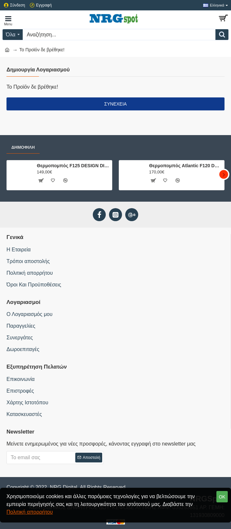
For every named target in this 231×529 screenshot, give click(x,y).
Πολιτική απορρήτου (29, 512)
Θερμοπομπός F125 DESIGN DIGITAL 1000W (73, 165)
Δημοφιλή (23, 147)
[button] (223, 174)
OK (222, 496)
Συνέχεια (115, 104)
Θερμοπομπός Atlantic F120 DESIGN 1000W (185, 165)
